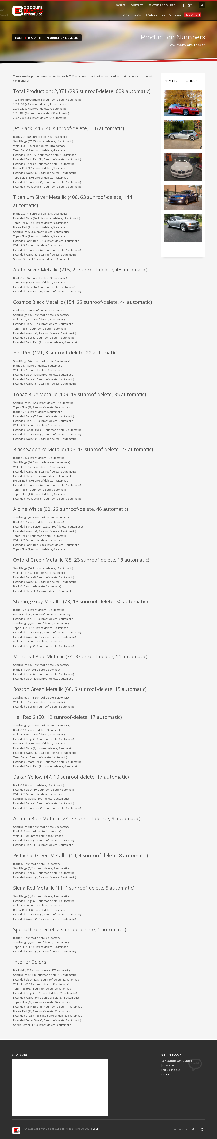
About (137, 14)
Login (96, 1128)
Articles (175, 14)
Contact (166, 1074)
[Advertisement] (60, 1087)
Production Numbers (62, 38)
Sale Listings (155, 14)
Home (125, 14)
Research (192, 14)
